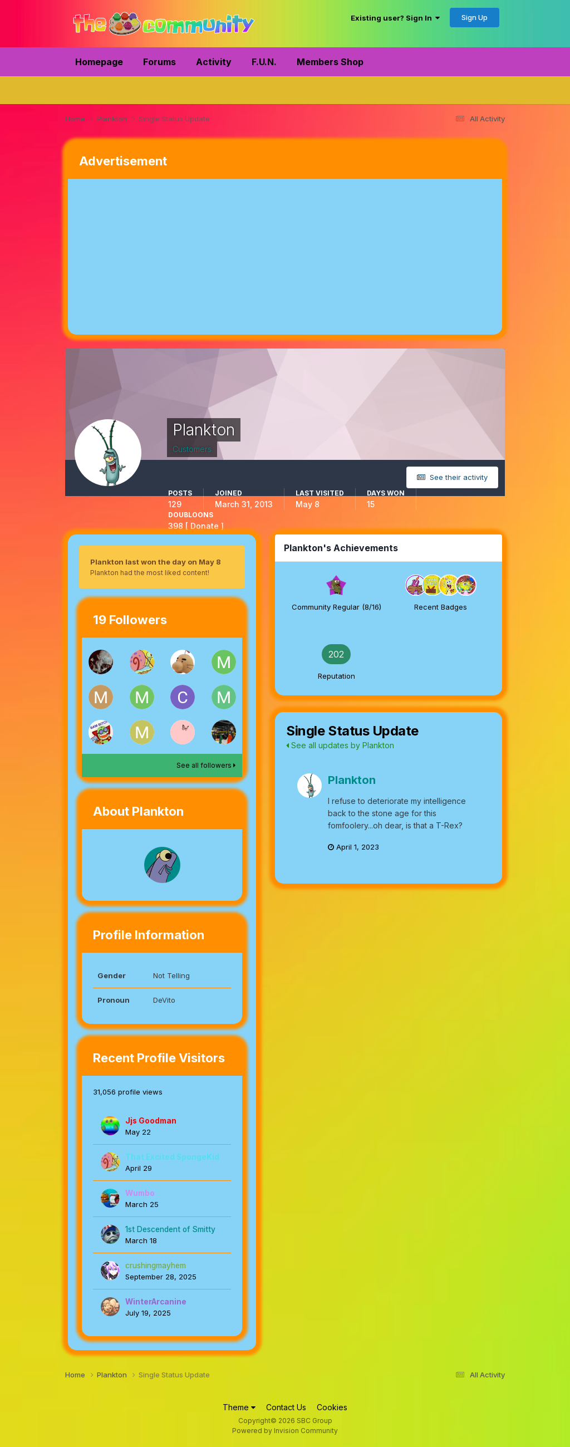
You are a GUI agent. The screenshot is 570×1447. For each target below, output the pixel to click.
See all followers (205, 765)
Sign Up (474, 17)
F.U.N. (264, 61)
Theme (239, 1407)
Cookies (332, 1407)
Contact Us (286, 1407)
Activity (214, 61)
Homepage (99, 61)
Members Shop (330, 61)
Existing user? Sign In (395, 17)
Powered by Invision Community (285, 1430)
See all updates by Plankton (340, 745)
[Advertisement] (198, 257)
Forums (159, 61)
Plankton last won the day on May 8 (155, 561)
